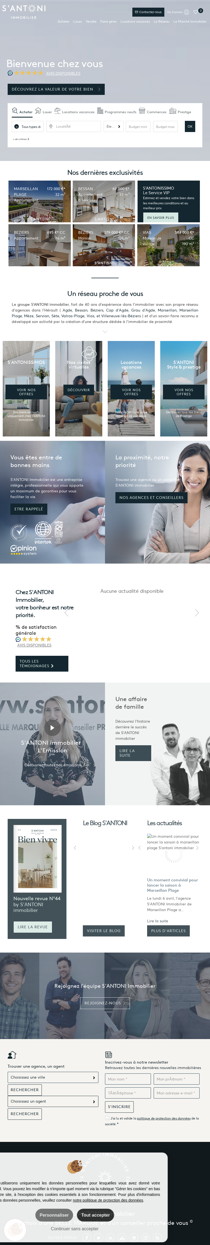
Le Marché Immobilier (189, 21)
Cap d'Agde (117, 310)
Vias (90, 315)
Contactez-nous (148, 12)
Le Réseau (162, 21)
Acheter (63, 21)
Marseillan (167, 310)
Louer (77, 21)
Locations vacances (135, 21)
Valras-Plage (72, 315)
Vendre (91, 21)
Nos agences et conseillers (151, 497)
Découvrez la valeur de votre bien (56, 89)
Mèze (29, 315)
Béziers (97, 310)
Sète (55, 315)
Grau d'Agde (143, 310)
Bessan (81, 310)
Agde (67, 310)
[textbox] (73, 126)
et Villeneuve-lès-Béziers (119, 315)
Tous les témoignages (37, 663)
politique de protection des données (164, 1118)
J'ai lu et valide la (123, 1118)
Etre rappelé (28, 509)
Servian (42, 315)
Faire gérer (108, 21)
